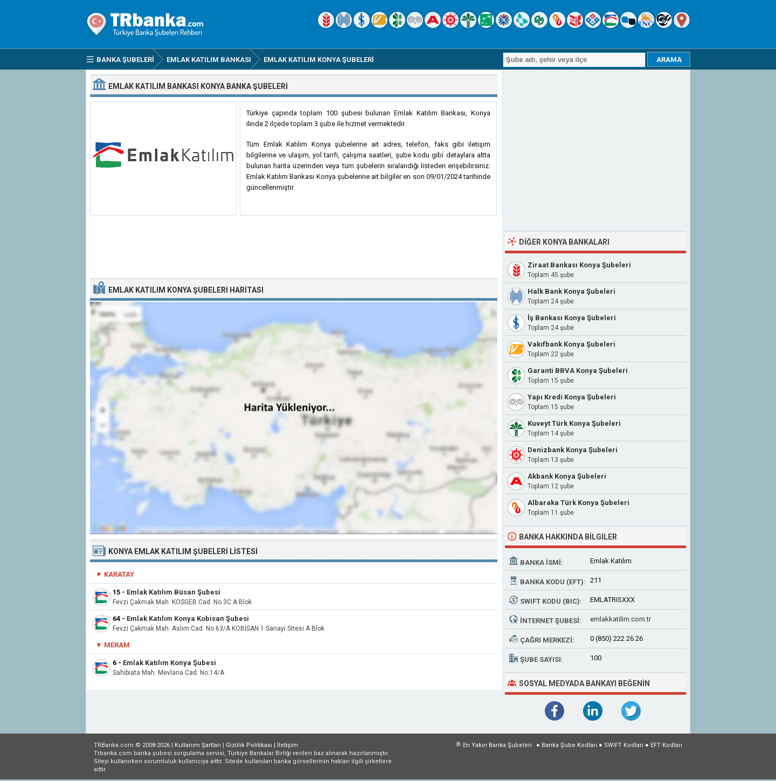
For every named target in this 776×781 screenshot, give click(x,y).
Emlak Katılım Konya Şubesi (169, 663)
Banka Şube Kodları (569, 745)
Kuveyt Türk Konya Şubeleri (574, 423)
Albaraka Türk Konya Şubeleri (578, 503)
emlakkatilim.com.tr (620, 619)
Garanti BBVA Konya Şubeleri (578, 371)
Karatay (119, 574)
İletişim (287, 745)
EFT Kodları (666, 745)
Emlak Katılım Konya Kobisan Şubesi (188, 618)
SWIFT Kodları (623, 745)
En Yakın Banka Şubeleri (497, 745)
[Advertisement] (293, 247)
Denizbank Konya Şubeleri (573, 450)
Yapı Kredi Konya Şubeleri (572, 397)
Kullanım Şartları (198, 745)
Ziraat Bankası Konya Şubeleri (579, 265)
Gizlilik (249, 745)
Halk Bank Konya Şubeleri (571, 291)
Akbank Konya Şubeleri (567, 476)
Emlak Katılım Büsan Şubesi (173, 592)
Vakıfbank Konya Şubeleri (571, 344)
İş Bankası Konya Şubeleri (572, 318)
